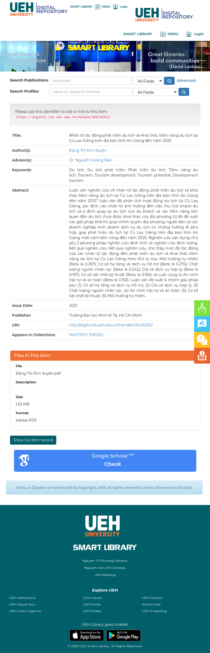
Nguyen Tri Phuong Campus (105, 561)
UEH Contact (152, 598)
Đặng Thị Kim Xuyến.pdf (38, 373)
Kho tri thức (151, 604)
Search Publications (29, 80)
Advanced (186, 80)
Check (112, 464)
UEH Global (92, 611)
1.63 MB (23, 404)
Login (120, 6)
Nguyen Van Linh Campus (105, 568)
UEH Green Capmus (25, 611)
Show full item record (33, 440)
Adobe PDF (26, 420)
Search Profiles (24, 91)
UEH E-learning (154, 611)
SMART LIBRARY (81, 6)
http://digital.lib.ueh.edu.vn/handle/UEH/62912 (111, 325)
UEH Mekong (105, 575)
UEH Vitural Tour (22, 604)
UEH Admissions (22, 598)
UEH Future (92, 598)
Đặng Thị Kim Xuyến (88, 150)
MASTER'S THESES (86, 334)
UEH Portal (92, 604)
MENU (102, 6)
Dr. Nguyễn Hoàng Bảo (90, 160)
